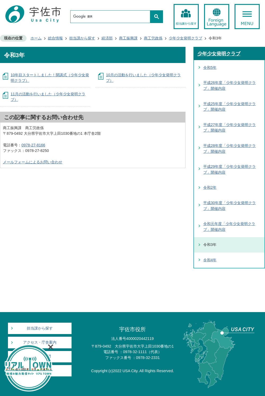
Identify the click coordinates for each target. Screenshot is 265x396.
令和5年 (210, 67)
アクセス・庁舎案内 (39, 342)
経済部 (107, 38)
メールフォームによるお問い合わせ (32, 162)
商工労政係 (153, 38)
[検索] (111, 17)
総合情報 (55, 38)
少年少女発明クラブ (185, 38)
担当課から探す (82, 38)
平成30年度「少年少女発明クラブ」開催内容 (229, 206)
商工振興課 (128, 38)
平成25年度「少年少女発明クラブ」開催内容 (229, 107)
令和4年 (210, 260)
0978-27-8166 (33, 145)
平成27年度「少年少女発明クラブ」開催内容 (229, 128)
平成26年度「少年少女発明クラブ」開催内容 (229, 85)
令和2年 (210, 187)
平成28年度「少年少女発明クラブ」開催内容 (229, 148)
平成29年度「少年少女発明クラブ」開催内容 (229, 169)
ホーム (36, 38)
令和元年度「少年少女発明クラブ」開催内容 (229, 227)
